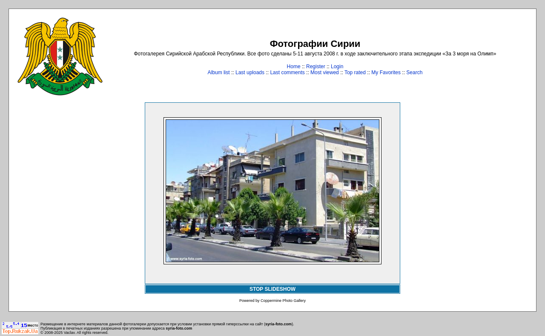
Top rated (355, 72)
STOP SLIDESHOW (272, 289)
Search (414, 72)
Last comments (287, 72)
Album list (219, 72)
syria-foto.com (278, 324)
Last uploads (249, 72)
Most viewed (324, 72)
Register (315, 67)
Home (294, 67)
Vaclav (69, 332)
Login (337, 67)
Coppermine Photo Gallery (283, 300)
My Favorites (386, 72)
